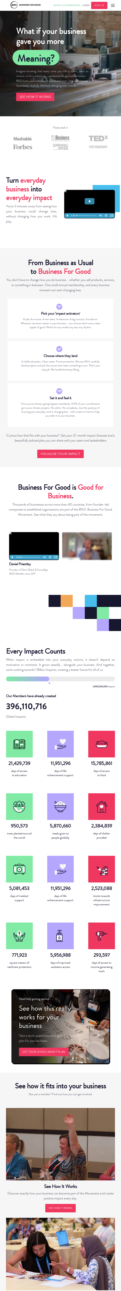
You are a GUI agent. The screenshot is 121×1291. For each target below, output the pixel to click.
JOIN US (99, 5)
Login (85, 5)
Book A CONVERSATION (67, 5)
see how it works (35, 96)
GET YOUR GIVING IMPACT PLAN (43, 1052)
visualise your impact (60, 453)
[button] (112, 5)
